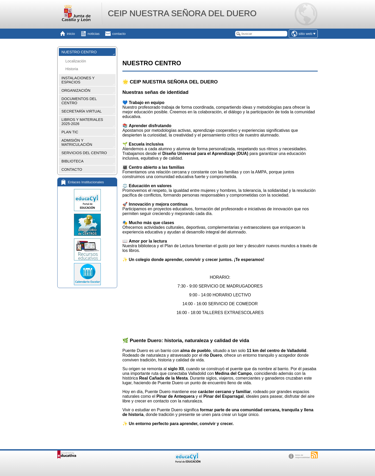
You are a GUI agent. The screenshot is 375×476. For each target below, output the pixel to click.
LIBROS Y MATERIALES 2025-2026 (82, 122)
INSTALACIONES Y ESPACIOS (78, 80)
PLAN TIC (69, 132)
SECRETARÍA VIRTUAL (81, 111)
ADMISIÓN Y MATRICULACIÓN (76, 142)
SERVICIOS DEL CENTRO (84, 153)
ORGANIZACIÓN (75, 90)
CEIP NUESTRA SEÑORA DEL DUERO (182, 13)
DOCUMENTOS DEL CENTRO (79, 101)
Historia (71, 69)
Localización (75, 61)
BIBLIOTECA (72, 161)
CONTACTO (71, 169)
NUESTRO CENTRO (79, 52)
